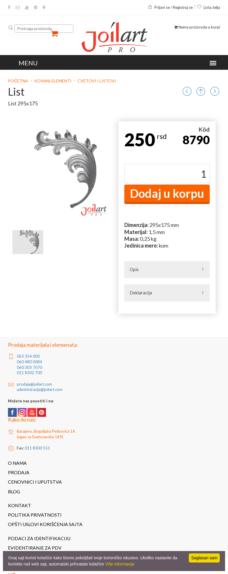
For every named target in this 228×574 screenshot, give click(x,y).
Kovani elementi (53, 80)
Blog (14, 491)
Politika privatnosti (35, 514)
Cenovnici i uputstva (35, 482)
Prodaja (18, 472)
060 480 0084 (29, 361)
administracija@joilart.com (39, 389)
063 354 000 (28, 356)
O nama (17, 463)
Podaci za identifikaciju (39, 538)
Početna (18, 80)
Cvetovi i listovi (96, 80)
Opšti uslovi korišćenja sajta (45, 524)
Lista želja (208, 7)
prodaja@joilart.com (34, 384)
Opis (134, 269)
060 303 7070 (29, 367)
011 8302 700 (29, 372)
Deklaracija (141, 292)
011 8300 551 (37, 448)
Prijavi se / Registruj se (170, 7)
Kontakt (19, 505)
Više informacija (119, 564)
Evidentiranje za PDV (35, 547)
